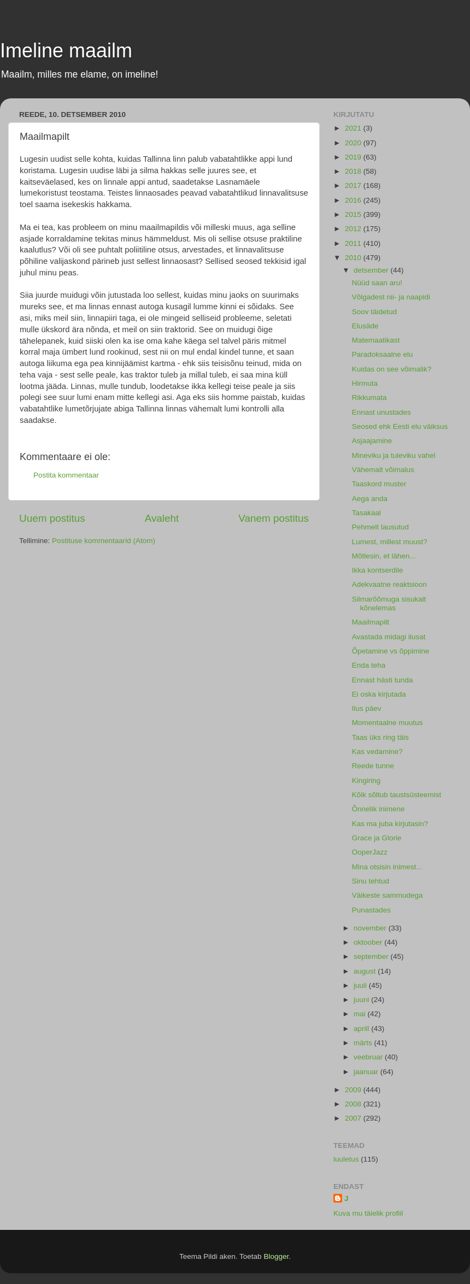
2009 (354, 1090)
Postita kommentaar (66, 475)
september (372, 956)
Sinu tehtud (370, 881)
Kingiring (366, 780)
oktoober (369, 942)
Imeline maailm (66, 50)
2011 (354, 243)
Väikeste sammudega (387, 895)
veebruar (369, 1057)
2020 (354, 143)
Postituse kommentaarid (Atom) (103, 541)
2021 (354, 128)
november (371, 928)
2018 (354, 171)
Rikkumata (369, 397)
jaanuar (367, 1072)
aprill (362, 1028)
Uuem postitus (52, 518)
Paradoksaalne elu (382, 354)
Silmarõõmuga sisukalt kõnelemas (389, 603)
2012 (354, 229)
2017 (354, 185)
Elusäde (365, 326)
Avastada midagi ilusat (389, 637)
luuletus (346, 1159)
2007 (354, 1118)
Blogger (276, 1256)
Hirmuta (365, 383)
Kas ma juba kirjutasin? (390, 824)
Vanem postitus (273, 518)
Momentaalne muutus (387, 722)
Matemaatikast (376, 340)
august (366, 971)
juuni (362, 1000)
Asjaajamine (372, 441)
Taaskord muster (379, 484)
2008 (354, 1104)
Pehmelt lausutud (380, 527)
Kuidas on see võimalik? (392, 369)
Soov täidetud (374, 312)
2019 (354, 157)
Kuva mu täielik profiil (368, 1213)
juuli (361, 985)
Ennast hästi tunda (382, 680)
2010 (354, 258)
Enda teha (369, 665)
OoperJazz (369, 852)
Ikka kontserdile (377, 570)
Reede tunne (373, 766)
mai (361, 1014)
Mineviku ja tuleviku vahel (394, 455)
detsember (372, 270)
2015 (354, 214)
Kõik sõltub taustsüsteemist (397, 795)
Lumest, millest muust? (389, 542)
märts (364, 1043)
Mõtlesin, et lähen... (384, 556)
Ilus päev (366, 708)
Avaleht (162, 518)
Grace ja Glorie (377, 838)
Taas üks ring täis (380, 737)
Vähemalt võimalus (383, 470)
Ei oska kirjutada (379, 694)
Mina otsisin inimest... (387, 867)
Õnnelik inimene (378, 809)
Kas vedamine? (377, 751)
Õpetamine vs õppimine (391, 651)
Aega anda (369, 498)
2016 (354, 200)
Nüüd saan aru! (377, 283)
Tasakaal (366, 513)
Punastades (371, 910)
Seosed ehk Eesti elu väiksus (400, 426)
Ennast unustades (381, 412)
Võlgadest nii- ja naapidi (391, 297)
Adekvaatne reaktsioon (389, 584)
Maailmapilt (370, 622)
